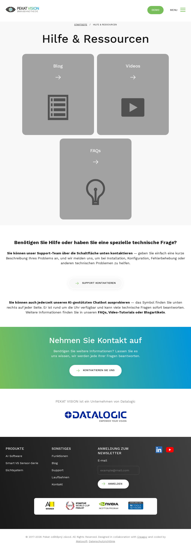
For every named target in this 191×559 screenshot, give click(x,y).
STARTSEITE (80, 30)
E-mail (102, 469)
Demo (155, 9)
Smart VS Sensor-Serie (22, 472)
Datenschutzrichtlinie (102, 550)
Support (57, 479)
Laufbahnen (60, 486)
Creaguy (142, 545)
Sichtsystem (14, 479)
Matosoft (81, 550)
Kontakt (57, 493)
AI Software (14, 465)
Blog (55, 472)
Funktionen (60, 465)
